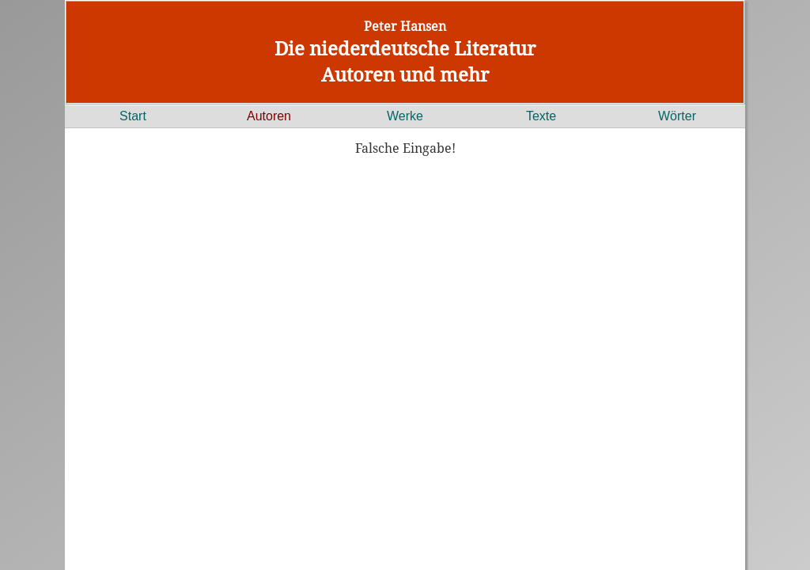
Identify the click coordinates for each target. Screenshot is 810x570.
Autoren (269, 116)
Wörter (677, 116)
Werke (405, 116)
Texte (541, 116)
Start (132, 116)
